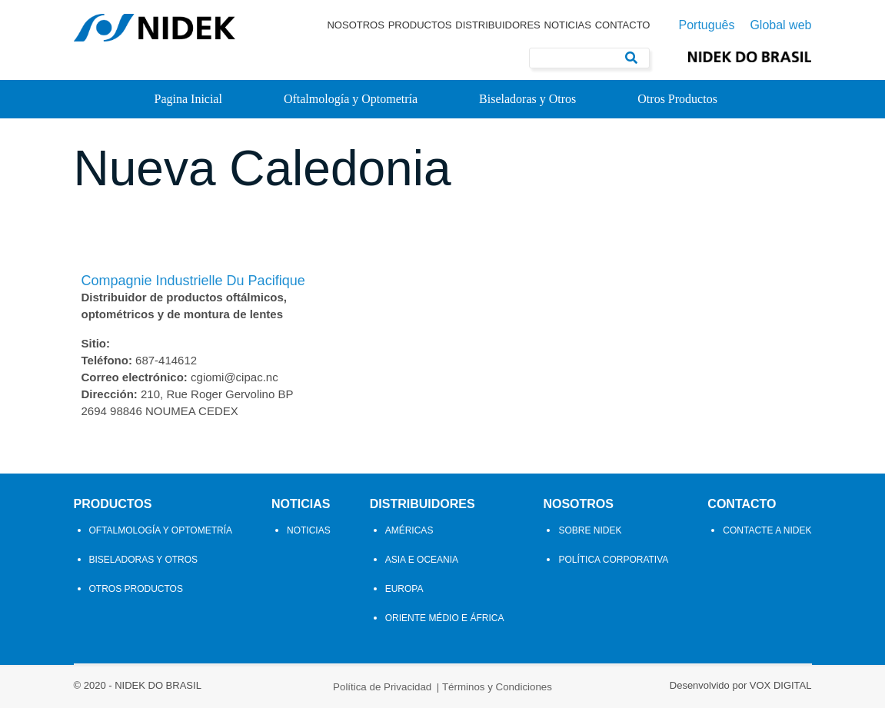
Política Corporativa (613, 559)
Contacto (622, 25)
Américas (409, 530)
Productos (420, 25)
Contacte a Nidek (767, 530)
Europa (404, 588)
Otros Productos (677, 98)
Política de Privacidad (382, 687)
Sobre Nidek (589, 530)
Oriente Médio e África (444, 618)
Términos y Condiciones (497, 687)
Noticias (567, 25)
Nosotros (355, 25)
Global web (780, 25)
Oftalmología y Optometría (351, 98)
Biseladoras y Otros (527, 98)
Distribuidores (498, 25)
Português (706, 25)
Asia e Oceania (421, 559)
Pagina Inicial (188, 98)
